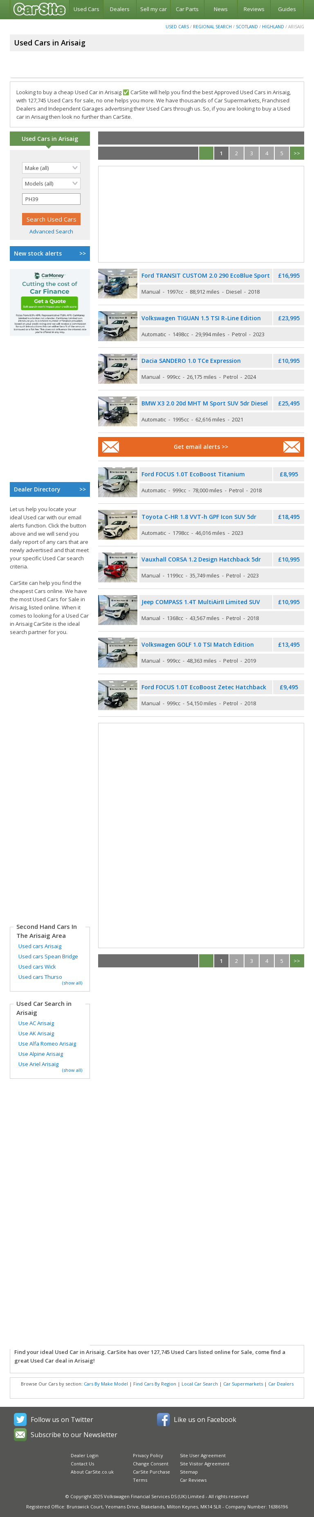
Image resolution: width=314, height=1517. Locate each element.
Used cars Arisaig (39, 946)
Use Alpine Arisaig (40, 1053)
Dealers (120, 9)
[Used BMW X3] (117, 411)
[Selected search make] (51, 168)
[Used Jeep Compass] (117, 610)
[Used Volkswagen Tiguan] (117, 326)
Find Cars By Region (154, 1384)
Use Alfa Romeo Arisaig (47, 1043)
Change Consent (150, 1463)
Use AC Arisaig (36, 1023)
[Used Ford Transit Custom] (117, 284)
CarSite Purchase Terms (151, 1476)
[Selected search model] (51, 183)
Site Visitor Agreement (204, 1463)
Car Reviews (193, 1480)
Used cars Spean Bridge (48, 956)
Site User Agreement (203, 1455)
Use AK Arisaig (36, 1033)
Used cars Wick (37, 966)
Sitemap (189, 1472)
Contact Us (82, 1463)
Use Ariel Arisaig (38, 1064)
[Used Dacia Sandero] (117, 369)
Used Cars (86, 9)
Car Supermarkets (243, 1384)
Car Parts (187, 9)
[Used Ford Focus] (117, 482)
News (221, 9)
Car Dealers (281, 1384)
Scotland (247, 26)
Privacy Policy (148, 1455)
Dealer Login (85, 1455)
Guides (287, 9)
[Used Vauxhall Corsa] (117, 567)
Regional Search (212, 26)
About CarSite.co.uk (92, 1472)
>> (297, 153)
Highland (273, 26)
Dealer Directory (50, 489)
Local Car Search (200, 1384)
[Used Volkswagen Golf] (117, 653)
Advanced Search (51, 231)
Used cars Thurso (40, 976)
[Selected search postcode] (51, 199)
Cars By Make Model (106, 1384)
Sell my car (153, 9)
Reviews (254, 9)
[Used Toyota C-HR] (117, 525)
